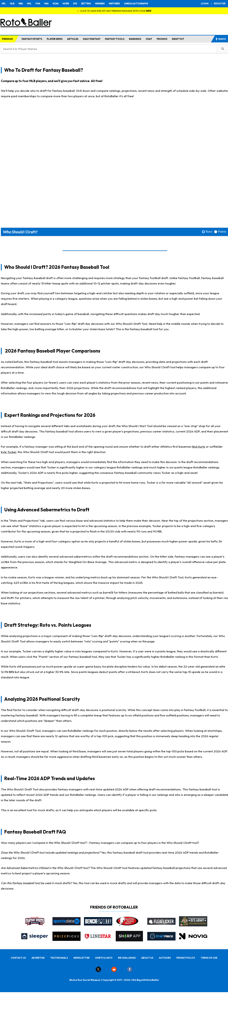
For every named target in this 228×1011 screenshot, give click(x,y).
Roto (209, 231)
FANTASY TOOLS (114, 39)
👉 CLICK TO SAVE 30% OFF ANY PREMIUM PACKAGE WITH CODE (114, 10)
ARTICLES (72, 39)
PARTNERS (114, 3)
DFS (75, 3)
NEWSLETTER (82, 957)
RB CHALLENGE (127, 957)
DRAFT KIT (178, 39)
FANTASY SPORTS (32, 39)
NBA (20, 3)
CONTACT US (18, 957)
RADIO (220, 39)
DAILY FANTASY (91, 39)
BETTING (86, 3)
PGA (38, 3)
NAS (46, 3)
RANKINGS (135, 39)
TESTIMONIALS (59, 957)
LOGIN (204, 3)
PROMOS (162, 39)
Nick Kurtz (198, 446)
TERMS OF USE (209, 957)
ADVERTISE (38, 957)
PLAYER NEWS (55, 39)
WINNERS (100, 3)
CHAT (149, 39)
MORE (66, 3)
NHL (29, 3)
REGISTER (220, 3)
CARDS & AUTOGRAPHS (136, 3)
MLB (12, 3)
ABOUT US (147, 957)
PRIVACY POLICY (185, 957)
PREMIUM (7, 39)
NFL (4, 3)
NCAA (55, 3)
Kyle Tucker (8, 452)
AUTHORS (165, 957)
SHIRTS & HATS (103, 957)
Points (222, 231)
